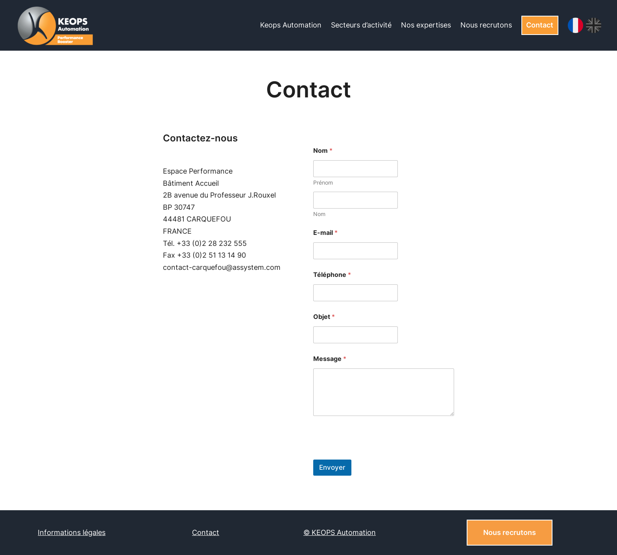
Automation (356, 532)
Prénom (323, 182)
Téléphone (332, 274)
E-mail (325, 232)
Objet (324, 317)
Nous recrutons (509, 532)
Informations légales (71, 532)
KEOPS (324, 532)
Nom (319, 214)
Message (329, 359)
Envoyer (332, 467)
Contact (539, 25)
